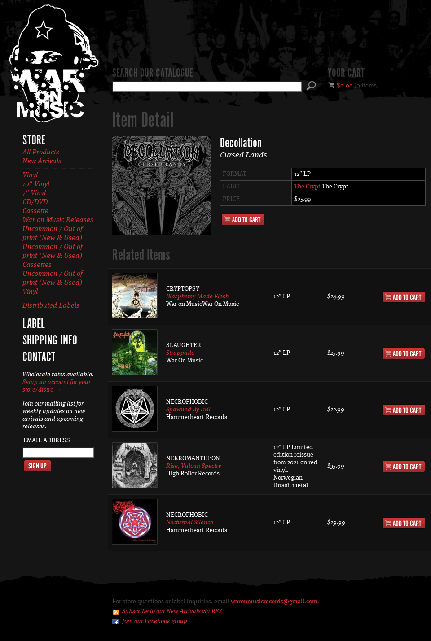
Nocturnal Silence (189, 522)
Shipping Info (49, 340)
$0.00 (345, 86)
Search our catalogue (152, 73)
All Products (40, 152)
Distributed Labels (50, 306)
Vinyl (30, 175)
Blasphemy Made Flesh (197, 296)
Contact (38, 357)
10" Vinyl (35, 184)
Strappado (180, 353)
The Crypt (307, 186)
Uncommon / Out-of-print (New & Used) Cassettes (53, 256)
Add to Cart (243, 219)
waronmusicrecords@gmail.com (274, 601)
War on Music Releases (57, 220)
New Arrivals (42, 161)
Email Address (46, 440)
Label (33, 324)
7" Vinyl (34, 193)
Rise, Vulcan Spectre (193, 466)
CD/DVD (35, 202)
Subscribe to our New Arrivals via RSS (172, 611)
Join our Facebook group (154, 621)
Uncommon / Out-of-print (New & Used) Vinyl (53, 283)
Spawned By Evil (188, 409)
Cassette (35, 211)
